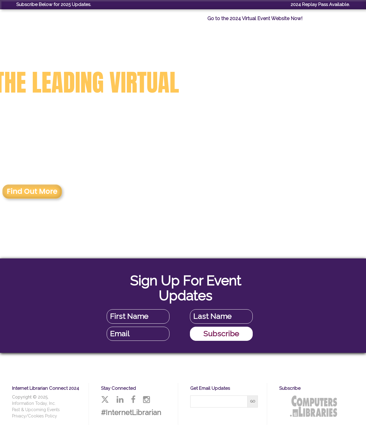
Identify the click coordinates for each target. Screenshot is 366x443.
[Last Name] (221, 316)
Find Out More (32, 191)
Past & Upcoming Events (36, 409)
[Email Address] (138, 334)
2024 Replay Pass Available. (320, 4)
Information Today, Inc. (34, 403)
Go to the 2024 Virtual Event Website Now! (254, 18)
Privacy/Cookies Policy (34, 416)
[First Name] (138, 316)
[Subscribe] (221, 334)
